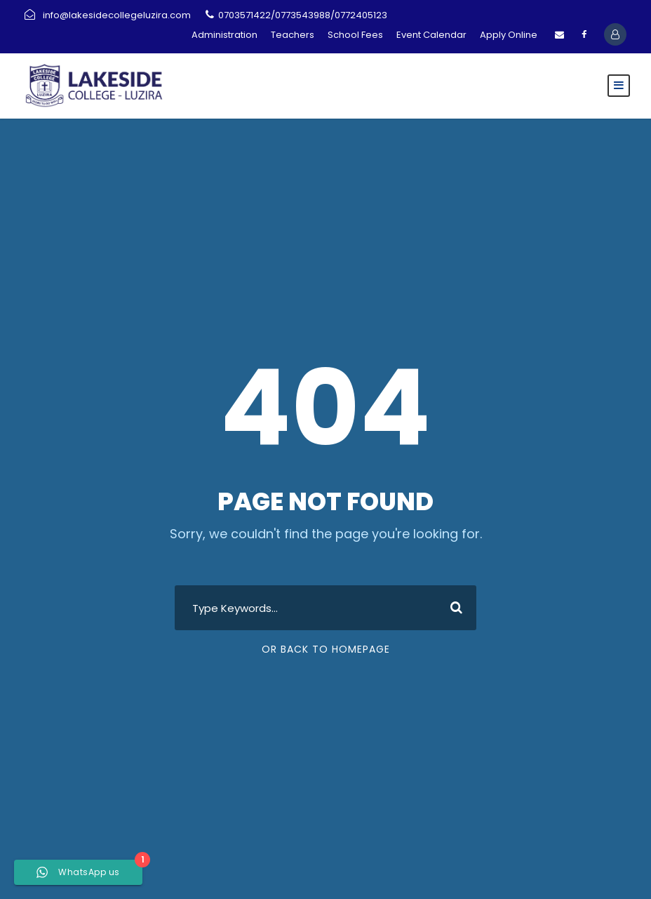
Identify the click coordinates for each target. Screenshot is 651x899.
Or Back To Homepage (326, 649)
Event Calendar (431, 34)
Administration (224, 34)
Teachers (292, 34)
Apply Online (508, 34)
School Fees (355, 34)
